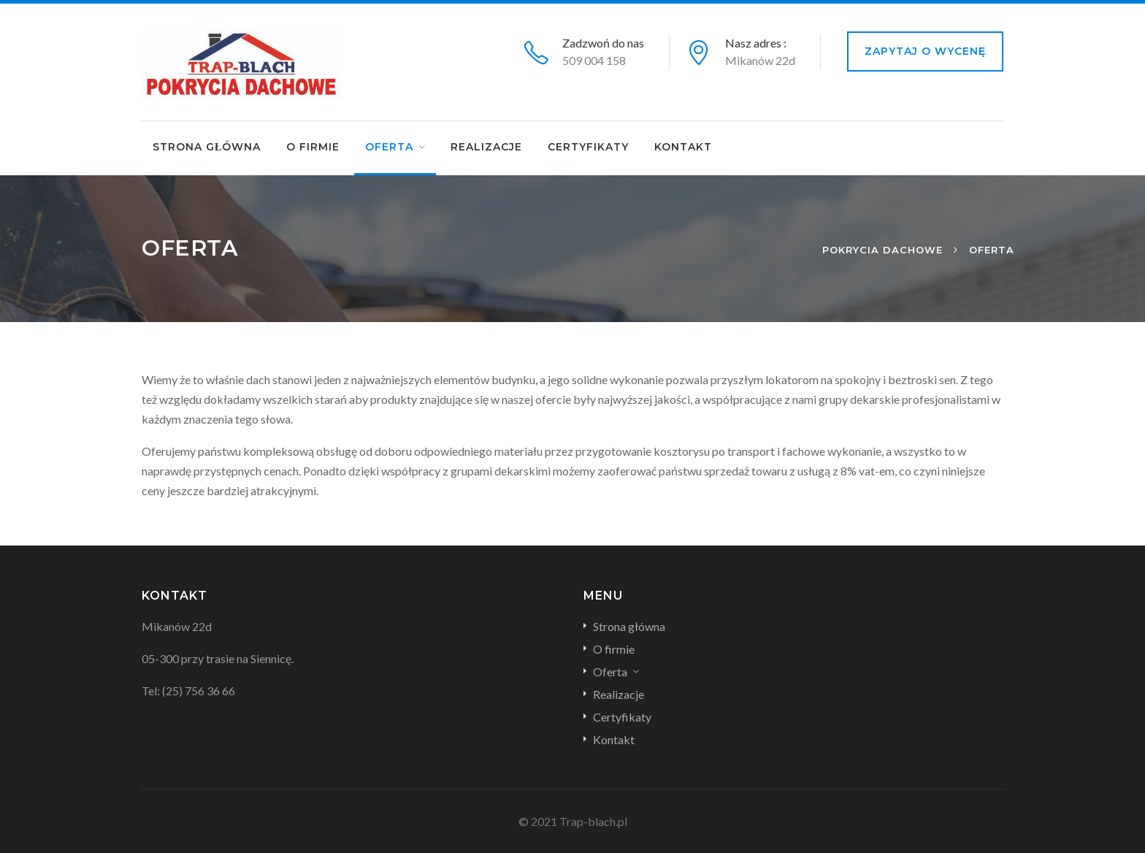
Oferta (389, 146)
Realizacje (486, 146)
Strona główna (207, 146)
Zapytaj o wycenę (925, 51)
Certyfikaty (588, 146)
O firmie (313, 146)
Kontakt (683, 146)
